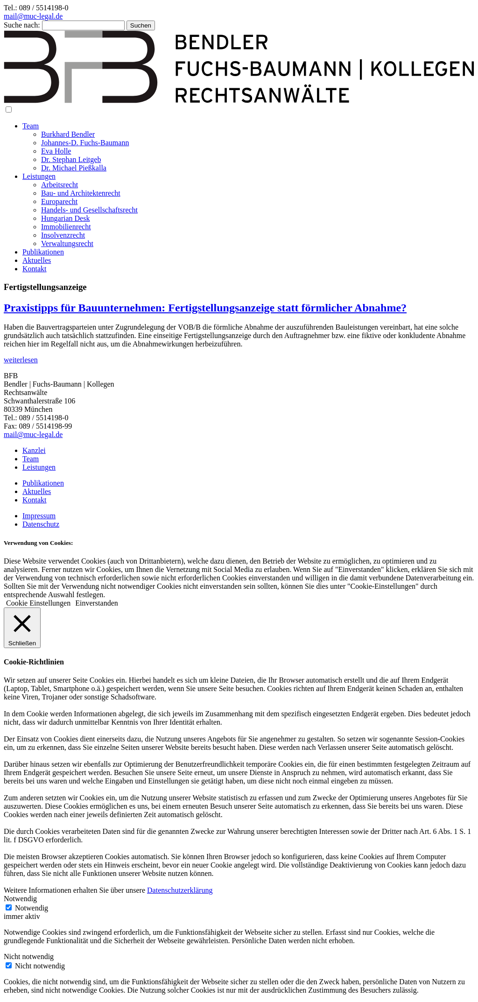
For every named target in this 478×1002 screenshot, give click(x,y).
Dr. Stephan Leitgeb (71, 159)
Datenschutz (40, 524)
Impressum (39, 516)
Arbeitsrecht (59, 185)
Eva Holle (56, 151)
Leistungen (39, 176)
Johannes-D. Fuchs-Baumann (85, 143)
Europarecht (59, 201)
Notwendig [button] (20, 899)
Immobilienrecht (66, 227)
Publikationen (43, 252)
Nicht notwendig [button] (29, 956)
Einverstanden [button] (96, 603)
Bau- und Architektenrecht (80, 193)
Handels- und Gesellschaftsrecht (89, 210)
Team (30, 126)
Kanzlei (34, 450)
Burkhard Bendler (68, 134)
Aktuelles (36, 260)
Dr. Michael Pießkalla (73, 168)
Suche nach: (22, 25)
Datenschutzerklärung (179, 890)
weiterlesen (21, 360)
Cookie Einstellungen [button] (38, 603)
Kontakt (34, 269)
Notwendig (31, 908)
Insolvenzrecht (63, 235)
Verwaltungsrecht (67, 243)
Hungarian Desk (65, 218)
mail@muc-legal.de (33, 16)
